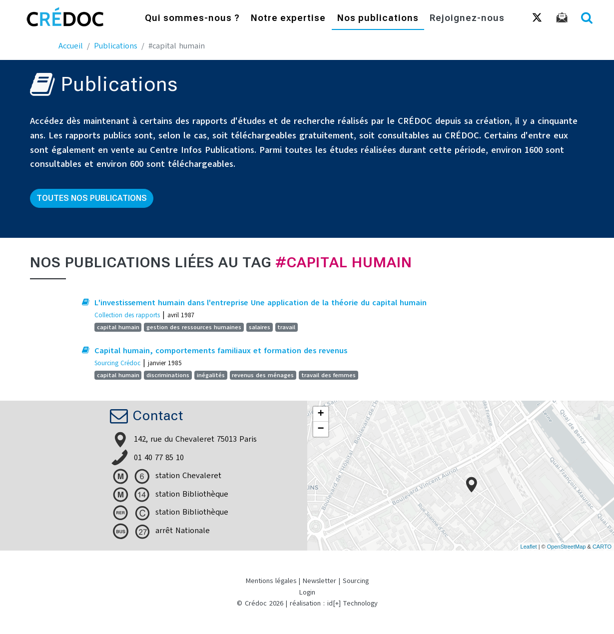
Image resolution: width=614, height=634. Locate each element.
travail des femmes (328, 375)
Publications (115, 45)
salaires (259, 327)
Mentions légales (271, 581)
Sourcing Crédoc (117, 363)
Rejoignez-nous (467, 18)
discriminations (167, 375)
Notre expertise (288, 18)
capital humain (118, 327)
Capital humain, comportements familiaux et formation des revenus (220, 350)
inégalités (211, 375)
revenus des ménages (263, 375)
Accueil (70, 45)
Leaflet (529, 547)
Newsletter (319, 581)
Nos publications (378, 18)
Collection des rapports (127, 315)
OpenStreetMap (566, 547)
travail (286, 327)
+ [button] (320, 414)
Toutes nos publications (91, 198)
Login (307, 592)
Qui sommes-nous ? (192, 18)
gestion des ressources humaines (193, 327)
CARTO (602, 547)
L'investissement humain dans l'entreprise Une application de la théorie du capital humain (260, 302)
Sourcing (356, 581)
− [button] (320, 429)
